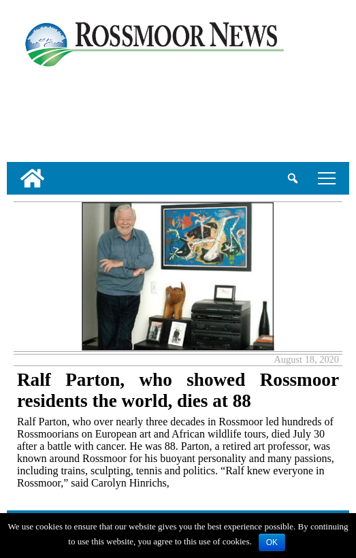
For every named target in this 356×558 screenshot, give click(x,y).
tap (327, 178)
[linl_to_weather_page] (51, 112)
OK (272, 542)
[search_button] (293, 178)
